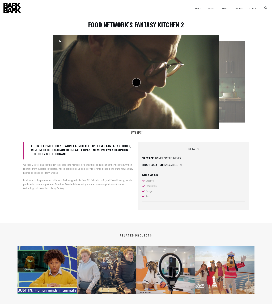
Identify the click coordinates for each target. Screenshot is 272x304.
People (239, 8)
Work (211, 8)
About (198, 8)
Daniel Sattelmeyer (168, 158)
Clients (225, 8)
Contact (253, 8)
